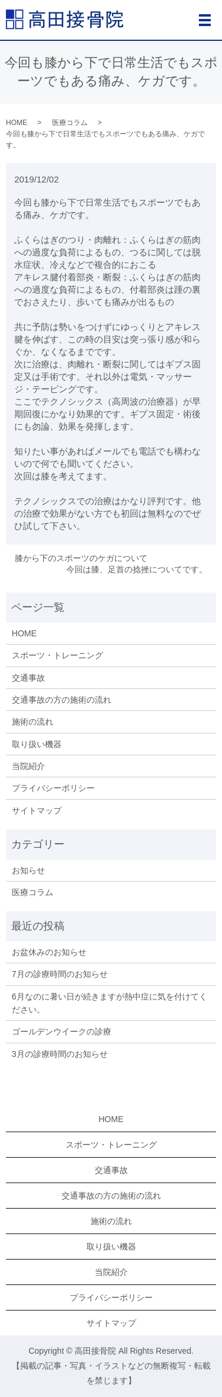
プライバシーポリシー (53, 788)
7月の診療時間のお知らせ (60, 974)
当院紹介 (28, 766)
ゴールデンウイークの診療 (61, 1031)
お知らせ (28, 870)
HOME (16, 122)
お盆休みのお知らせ (49, 952)
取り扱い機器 (37, 744)
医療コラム (70, 122)
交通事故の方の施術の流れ (61, 699)
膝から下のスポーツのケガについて (81, 558)
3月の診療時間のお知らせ (60, 1054)
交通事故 (28, 678)
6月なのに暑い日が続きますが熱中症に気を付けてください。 (109, 1003)
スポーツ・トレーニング (57, 655)
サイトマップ (37, 810)
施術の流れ (32, 721)
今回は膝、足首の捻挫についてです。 (136, 569)
